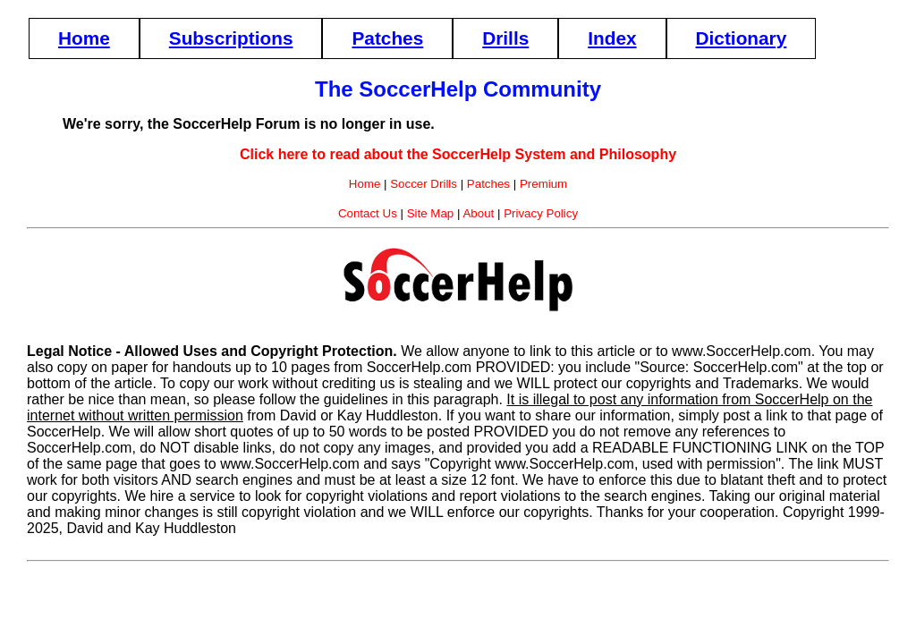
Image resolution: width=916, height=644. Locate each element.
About (478, 213)
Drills (505, 38)
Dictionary (741, 38)
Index (612, 38)
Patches (387, 38)
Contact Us (367, 213)
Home (84, 38)
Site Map (430, 213)
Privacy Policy (541, 213)
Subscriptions (231, 38)
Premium (543, 184)
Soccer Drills (423, 184)
